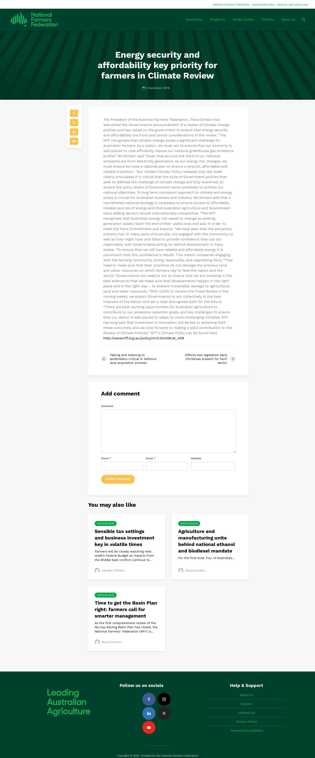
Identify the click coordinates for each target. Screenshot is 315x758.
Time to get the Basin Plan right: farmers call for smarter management (126, 609)
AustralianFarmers (263, 4)
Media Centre (243, 19)
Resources (194, 19)
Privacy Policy (246, 714)
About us (288, 19)
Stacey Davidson (192, 570)
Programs (217, 19)
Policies (268, 19)
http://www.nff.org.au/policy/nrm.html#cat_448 (143, 338)
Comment (107, 406)
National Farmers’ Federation (231, 4)
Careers (246, 696)
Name (106, 458)
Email (150, 458)
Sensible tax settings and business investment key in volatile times (124, 538)
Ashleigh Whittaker (110, 570)
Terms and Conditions (246, 723)
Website (196, 458)
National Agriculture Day (292, 4)
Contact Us (246, 705)
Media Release (105, 523)
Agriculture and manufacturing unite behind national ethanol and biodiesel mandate (206, 541)
